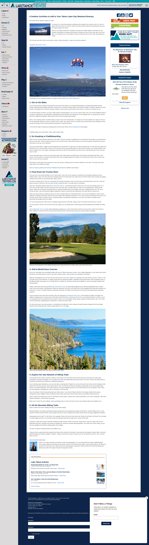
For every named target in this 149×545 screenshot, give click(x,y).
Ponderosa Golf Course (73, 295)
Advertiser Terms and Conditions (35, 508)
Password (31, 527)
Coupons (5, 62)
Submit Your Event (7, 125)
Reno (102, 1)
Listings (5, 94)
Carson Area (108, 1)
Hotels (4, 45)
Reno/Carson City (7, 35)
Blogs (4, 15)
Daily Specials (6, 55)
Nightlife (5, 29)
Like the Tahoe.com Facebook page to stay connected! (112, 5)
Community (5, 33)
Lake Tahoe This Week (40, 1)
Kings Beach (87, 1)
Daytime (5, 27)
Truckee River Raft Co (58, 185)
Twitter (5, 167)
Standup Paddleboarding (53, 167)
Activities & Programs (8, 82)
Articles (4, 134)
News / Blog (5, 122)
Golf (64, 306)
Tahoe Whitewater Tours (36, 209)
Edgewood (72, 277)
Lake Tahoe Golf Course (58, 286)
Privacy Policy (66, 498)
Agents (4, 96)
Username (31, 520)
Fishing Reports (7, 84)
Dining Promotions (7, 56)
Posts (4, 13)
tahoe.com (125, 108)
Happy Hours (6, 60)
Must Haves (5, 70)
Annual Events (6, 31)
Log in (31, 537)
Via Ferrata (81, 195)
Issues (4, 135)
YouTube (5, 164)
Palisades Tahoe (79, 1)
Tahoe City (70, 1)
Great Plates (6, 58)
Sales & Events (6, 72)
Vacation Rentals (7, 47)
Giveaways (5, 116)
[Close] (146, 510)
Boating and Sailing (78, 127)
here (100, 401)
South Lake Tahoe (56, 1)
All (3, 25)
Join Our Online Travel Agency (35, 505)
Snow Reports (6, 118)
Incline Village (95, 1)
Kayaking (36, 167)
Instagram (6, 165)
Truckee (65, 1)
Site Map (5, 124)
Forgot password (36, 533)
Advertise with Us (32, 507)
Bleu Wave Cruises (41, 45)
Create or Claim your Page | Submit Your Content (39, 504)
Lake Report (6, 17)
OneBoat (38, 513)
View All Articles (35, 486)
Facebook (6, 162)
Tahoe (49, 1)
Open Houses (6, 98)
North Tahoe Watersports (72, 98)
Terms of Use (59, 498)
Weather (5, 120)
